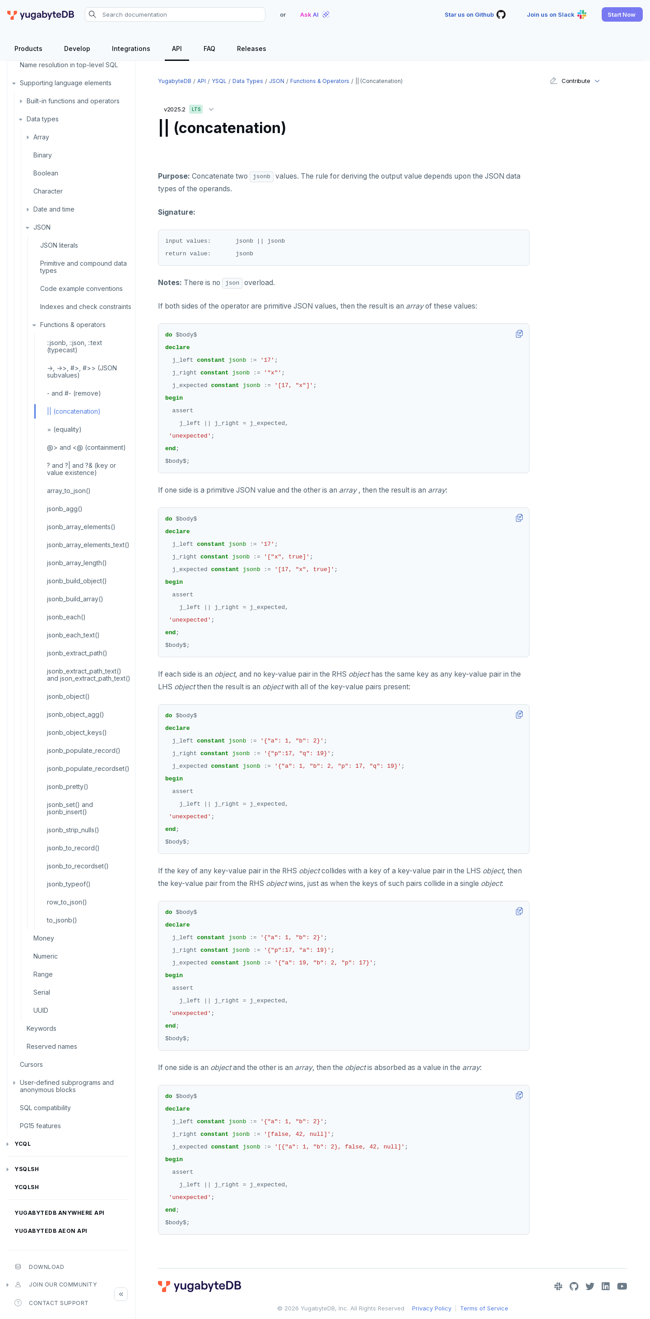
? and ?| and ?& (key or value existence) (81, 468)
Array (41, 137)
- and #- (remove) (74, 393)
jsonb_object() (68, 696)
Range (43, 974)
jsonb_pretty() (67, 786)
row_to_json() (67, 902)
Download (39, 1266)
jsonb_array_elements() (81, 526)
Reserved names (52, 1046)
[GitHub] (574, 1286)
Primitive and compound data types (83, 266)
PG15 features (40, 1126)
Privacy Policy (431, 1308)
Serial (41, 992)
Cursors (31, 1064)
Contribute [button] (570, 81)
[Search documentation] (175, 14)
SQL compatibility (45, 1107)
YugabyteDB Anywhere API (59, 1212)
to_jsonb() (62, 920)
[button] (622, 14)
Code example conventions (81, 288)
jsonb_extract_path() (77, 653)
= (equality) (64, 429)
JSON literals (59, 245)
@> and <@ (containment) (86, 447)
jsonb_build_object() (77, 581)
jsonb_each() (66, 617)
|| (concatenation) (74, 411)
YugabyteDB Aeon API (51, 1230)
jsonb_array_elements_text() (88, 545)
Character (48, 191)
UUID (40, 1010)
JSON (42, 227)
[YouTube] (622, 1286)
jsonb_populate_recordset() (88, 768)
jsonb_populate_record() (84, 750)
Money (43, 938)
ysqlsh (26, 1169)
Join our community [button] (55, 1284)
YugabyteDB (174, 81)
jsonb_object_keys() (77, 732)
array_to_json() (69, 490)
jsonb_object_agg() (75, 714)
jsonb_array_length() (77, 563)
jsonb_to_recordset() (78, 866)
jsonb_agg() (65, 508)
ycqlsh (26, 1187)
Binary (42, 155)
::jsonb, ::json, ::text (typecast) (74, 346)
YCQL (22, 1143)
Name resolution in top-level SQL (69, 65)
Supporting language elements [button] (65, 83)
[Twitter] (589, 1286)
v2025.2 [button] (191, 107)
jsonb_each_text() (73, 635)
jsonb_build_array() (75, 599)
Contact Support (51, 1302)
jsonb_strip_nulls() (73, 830)
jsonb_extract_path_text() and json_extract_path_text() (88, 674)
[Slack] (558, 1286)
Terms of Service (484, 1308)
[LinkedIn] (606, 1286)
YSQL (219, 81)
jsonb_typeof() (69, 884)
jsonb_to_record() (73, 848)
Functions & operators (73, 324)
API (201, 81)
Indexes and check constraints (85, 306)
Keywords (41, 1028)
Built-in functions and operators (73, 101)
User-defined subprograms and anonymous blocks (67, 1086)
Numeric (45, 956)
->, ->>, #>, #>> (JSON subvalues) (82, 371)
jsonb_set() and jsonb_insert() (70, 808)
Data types (43, 119)
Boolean (45, 173)
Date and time (53, 209)
